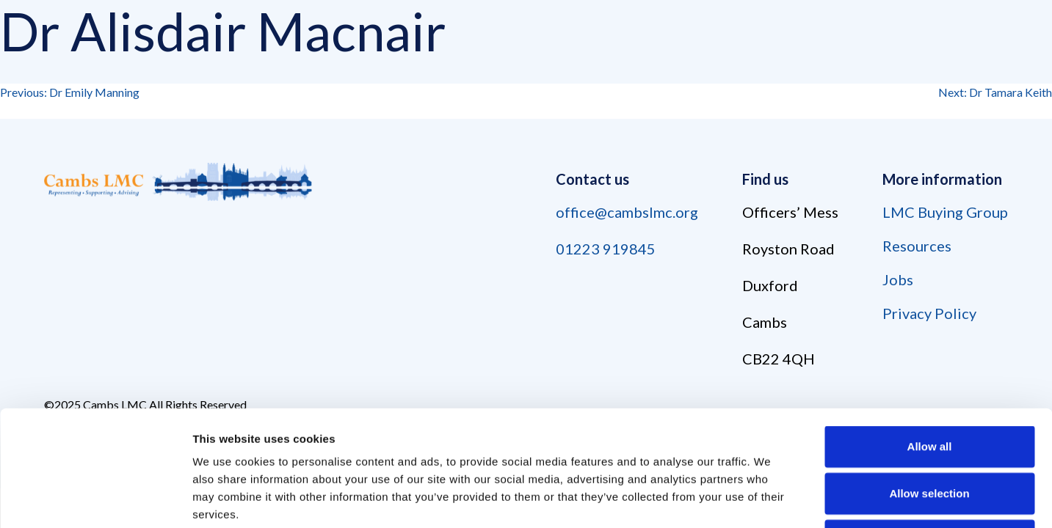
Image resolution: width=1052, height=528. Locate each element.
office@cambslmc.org (627, 212)
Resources (916, 245)
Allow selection (929, 384)
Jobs (897, 279)
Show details (770, 499)
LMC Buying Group (945, 212)
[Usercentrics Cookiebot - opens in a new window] (95, 499)
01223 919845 (606, 248)
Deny (929, 431)
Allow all (929, 337)
